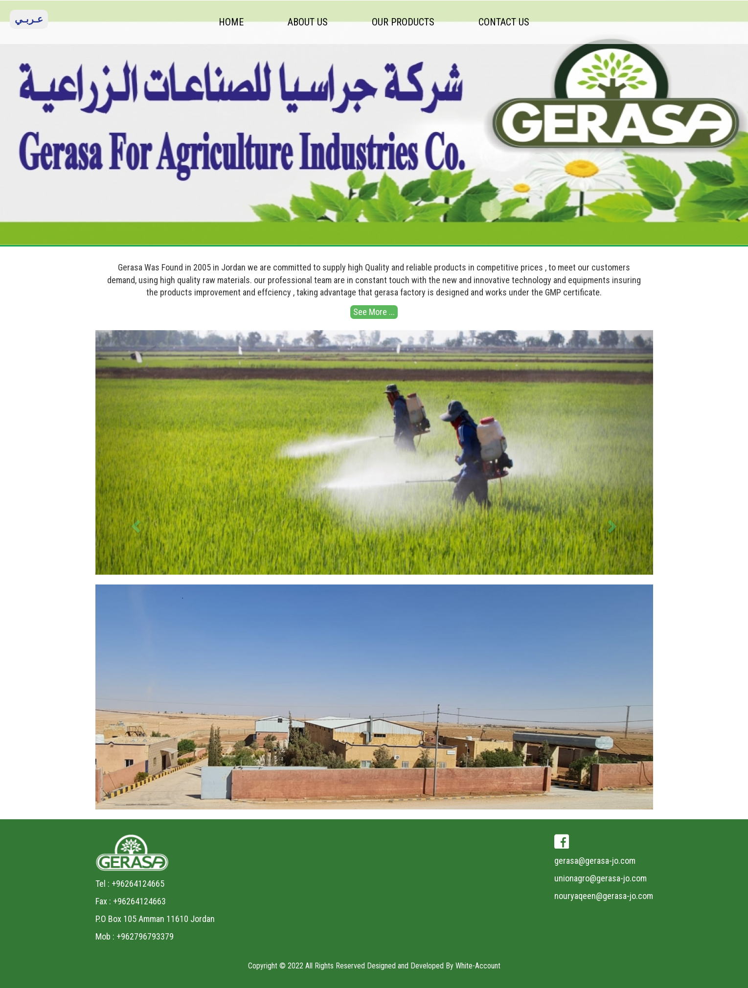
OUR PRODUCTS (403, 22)
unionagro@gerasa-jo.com (600, 878)
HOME (231, 22)
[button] (137, 452)
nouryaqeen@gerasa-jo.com (603, 896)
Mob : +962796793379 (134, 936)
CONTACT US (503, 22)
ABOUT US (308, 22)
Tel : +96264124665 (129, 883)
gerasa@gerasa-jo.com (594, 860)
